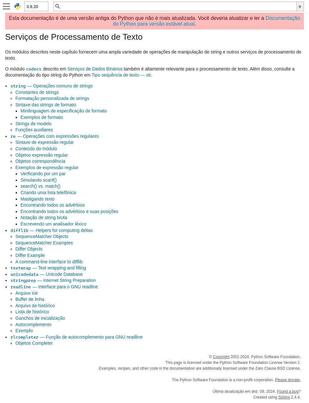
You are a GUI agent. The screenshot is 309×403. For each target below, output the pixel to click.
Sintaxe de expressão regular (44, 142)
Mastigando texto (38, 199)
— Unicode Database (46, 274)
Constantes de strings (37, 92)
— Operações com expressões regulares (54, 136)
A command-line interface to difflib (49, 261)
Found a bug (287, 391)
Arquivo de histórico (35, 305)
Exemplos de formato (42, 117)
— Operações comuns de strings (51, 85)
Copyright (221, 357)
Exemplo (24, 330)
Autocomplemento (33, 324)
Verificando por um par (43, 173)
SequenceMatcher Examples (44, 242)
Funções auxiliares (34, 129)
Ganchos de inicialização (40, 318)
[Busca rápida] (178, 6)
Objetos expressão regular (41, 155)
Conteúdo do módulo (36, 148)
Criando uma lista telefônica (48, 192)
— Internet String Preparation (53, 280)
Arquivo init (26, 293)
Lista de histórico (32, 311)
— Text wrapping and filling (48, 267)
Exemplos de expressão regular (47, 167)
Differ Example (30, 255)
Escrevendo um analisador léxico (53, 223)
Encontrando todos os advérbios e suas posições (69, 211)
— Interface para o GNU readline (54, 286)
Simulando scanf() (39, 180)
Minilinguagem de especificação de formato (64, 110)
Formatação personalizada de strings (52, 98)
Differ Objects (29, 248)
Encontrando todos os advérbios (53, 205)
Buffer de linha (29, 299)
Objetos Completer (34, 343)
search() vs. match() (40, 186)
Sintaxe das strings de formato (45, 104)
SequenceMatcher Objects (41, 236)
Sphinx (284, 397)
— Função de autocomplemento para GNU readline (76, 337)
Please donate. (288, 380)
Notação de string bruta (44, 217)
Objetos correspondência (40, 161)
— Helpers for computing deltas (51, 230)
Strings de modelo (33, 123)
